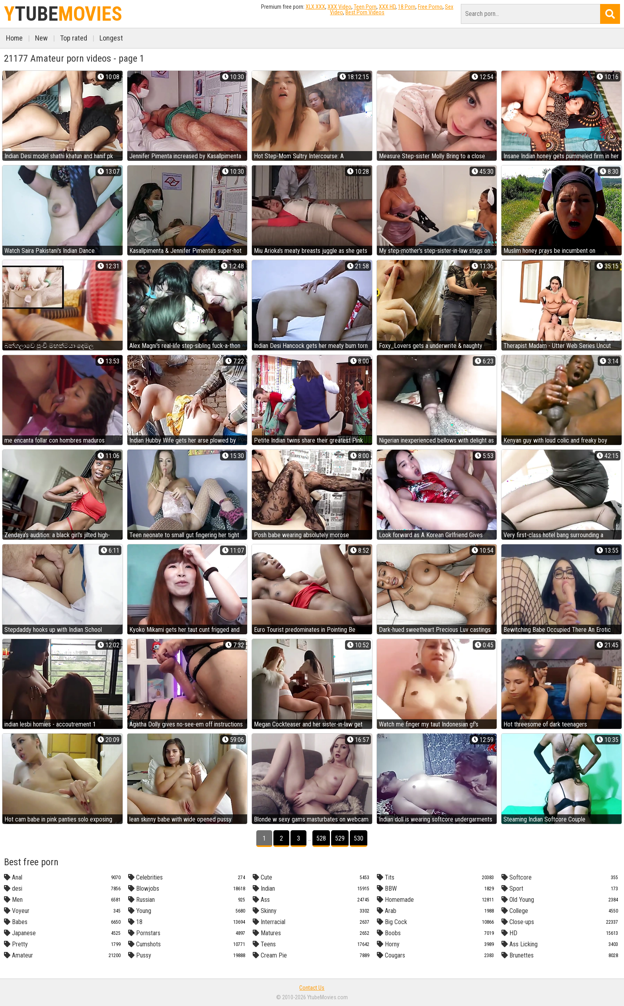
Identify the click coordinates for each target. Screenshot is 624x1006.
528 (321, 838)
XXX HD (387, 7)
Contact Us (311, 988)
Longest (111, 38)
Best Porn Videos (364, 12)
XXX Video (339, 7)
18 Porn (406, 7)
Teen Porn (365, 7)
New (41, 38)
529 (340, 838)
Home (14, 38)
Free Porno (430, 7)
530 (358, 838)
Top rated (73, 38)
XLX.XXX (315, 7)
